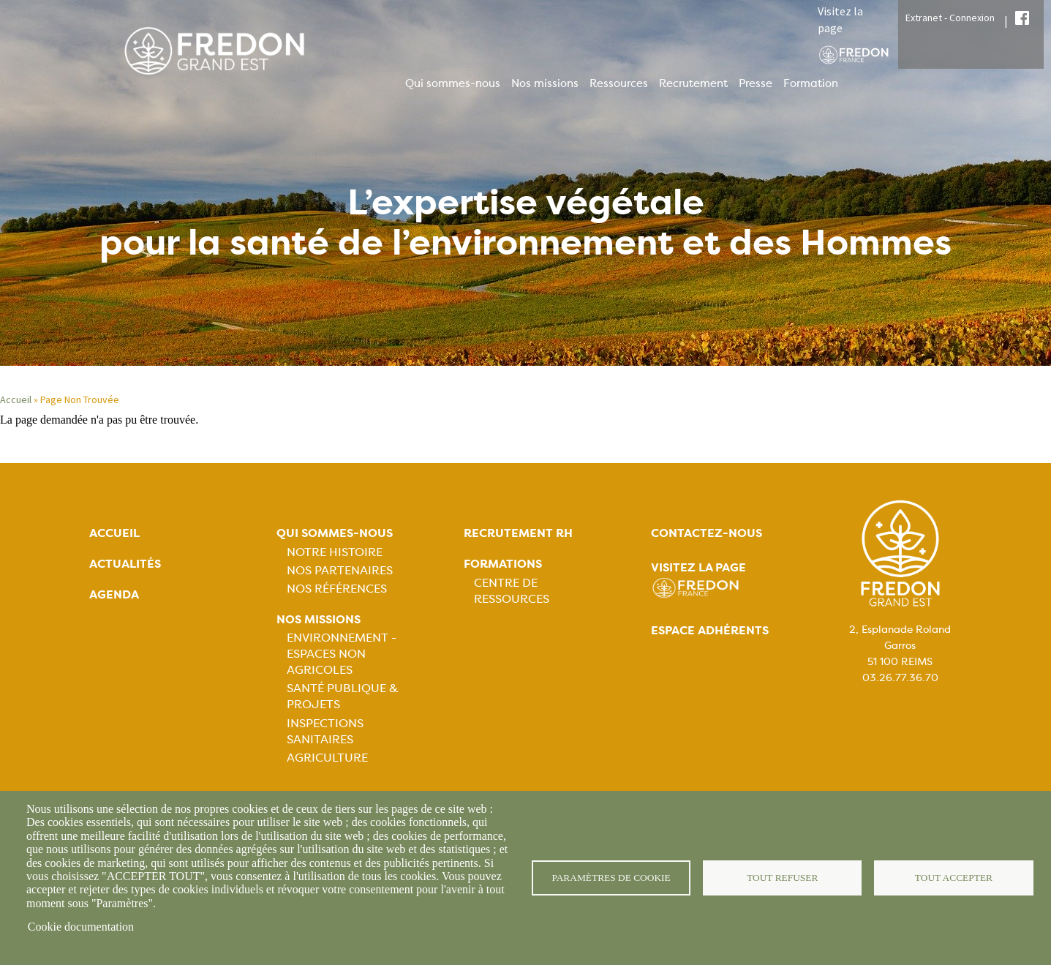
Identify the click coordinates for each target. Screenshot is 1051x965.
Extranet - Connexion (950, 17)
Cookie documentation (81, 926)
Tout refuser (782, 877)
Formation (810, 83)
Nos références (337, 588)
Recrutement (693, 83)
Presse (755, 83)
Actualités (125, 563)
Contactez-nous (706, 533)
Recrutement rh (518, 533)
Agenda (114, 594)
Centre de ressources (511, 591)
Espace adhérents (710, 630)
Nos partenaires (340, 570)
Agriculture (327, 757)
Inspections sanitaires (325, 731)
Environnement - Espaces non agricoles (341, 653)
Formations (503, 563)
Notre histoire (335, 552)
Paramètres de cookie (611, 877)
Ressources (618, 83)
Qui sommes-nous (452, 83)
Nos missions (545, 83)
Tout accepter (953, 877)
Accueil (15, 399)
